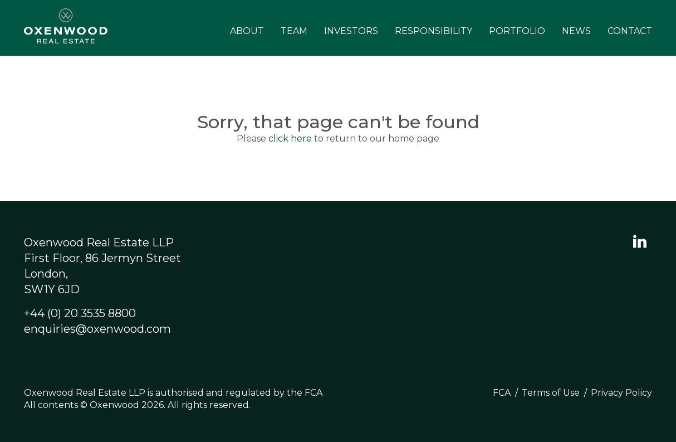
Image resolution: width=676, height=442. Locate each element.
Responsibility (433, 31)
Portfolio (517, 31)
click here (290, 138)
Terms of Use (551, 392)
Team (294, 31)
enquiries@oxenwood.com (97, 329)
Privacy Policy (621, 392)
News (576, 31)
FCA (502, 392)
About (247, 31)
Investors (351, 31)
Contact (630, 31)
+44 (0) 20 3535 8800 (80, 313)
